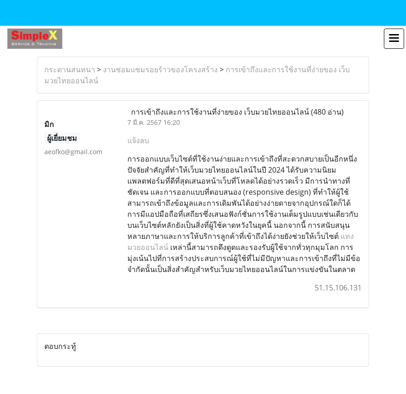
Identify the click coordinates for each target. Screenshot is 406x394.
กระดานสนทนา (69, 69)
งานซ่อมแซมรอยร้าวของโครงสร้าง (160, 69)
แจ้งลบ (138, 140)
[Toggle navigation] (394, 39)
